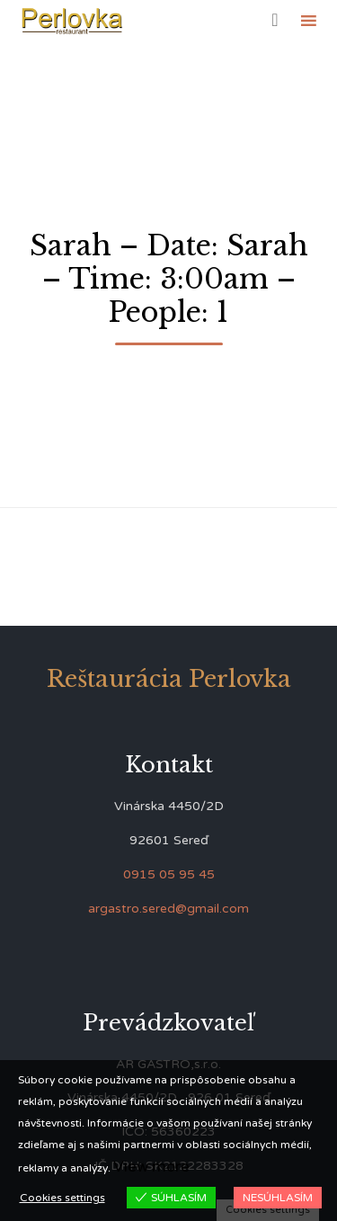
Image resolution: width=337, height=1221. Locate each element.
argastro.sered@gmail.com (168, 908)
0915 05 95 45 (169, 874)
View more (151, 1166)
